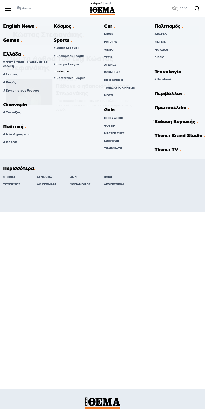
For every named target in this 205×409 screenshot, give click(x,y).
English (109, 3)
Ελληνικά (96, 3)
